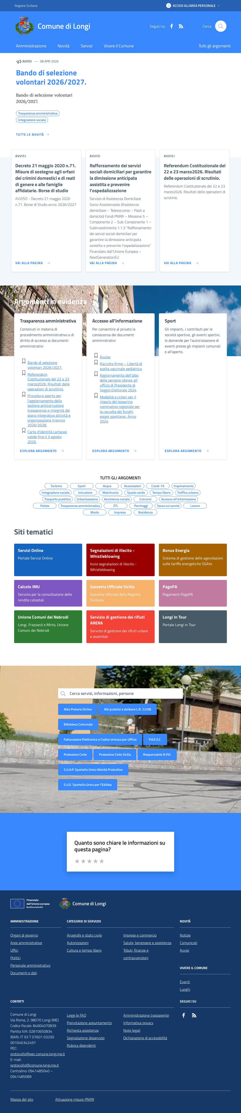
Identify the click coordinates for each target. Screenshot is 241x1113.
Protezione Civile (75, 754)
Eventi (185, 982)
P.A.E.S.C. (155, 739)
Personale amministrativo (30, 965)
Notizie (185, 935)
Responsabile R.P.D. (157, 754)
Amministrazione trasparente (146, 1015)
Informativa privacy (138, 1023)
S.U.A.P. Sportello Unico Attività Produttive (93, 769)
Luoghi (185, 989)
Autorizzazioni (77, 943)
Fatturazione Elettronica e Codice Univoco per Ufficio (100, 739)
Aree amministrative (26, 943)
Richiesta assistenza (83, 1030)
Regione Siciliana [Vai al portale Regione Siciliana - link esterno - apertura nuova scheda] (26, 5)
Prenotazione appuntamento (89, 1023)
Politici (15, 958)
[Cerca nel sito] (220, 26)
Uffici (14, 950)
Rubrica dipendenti (81, 1045)
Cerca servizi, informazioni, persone (102, 693)
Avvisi (184, 950)
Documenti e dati (23, 973)
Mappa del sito (21, 1099)
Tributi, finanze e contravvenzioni (136, 954)
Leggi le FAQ (76, 1015)
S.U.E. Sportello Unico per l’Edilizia (88, 784)
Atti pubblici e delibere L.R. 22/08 (127, 709)
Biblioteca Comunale (78, 724)
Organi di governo (24, 935)
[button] (193, 5)
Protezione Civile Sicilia (115, 754)
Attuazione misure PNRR (74, 1099)
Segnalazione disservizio (85, 1038)
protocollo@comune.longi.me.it (34, 1065)
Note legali (131, 1030)
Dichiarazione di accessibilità (145, 1038)
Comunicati (188, 943)
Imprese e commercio (140, 935)
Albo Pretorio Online (78, 709)
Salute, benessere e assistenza (147, 943)
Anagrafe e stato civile (84, 935)
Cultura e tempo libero (84, 950)
